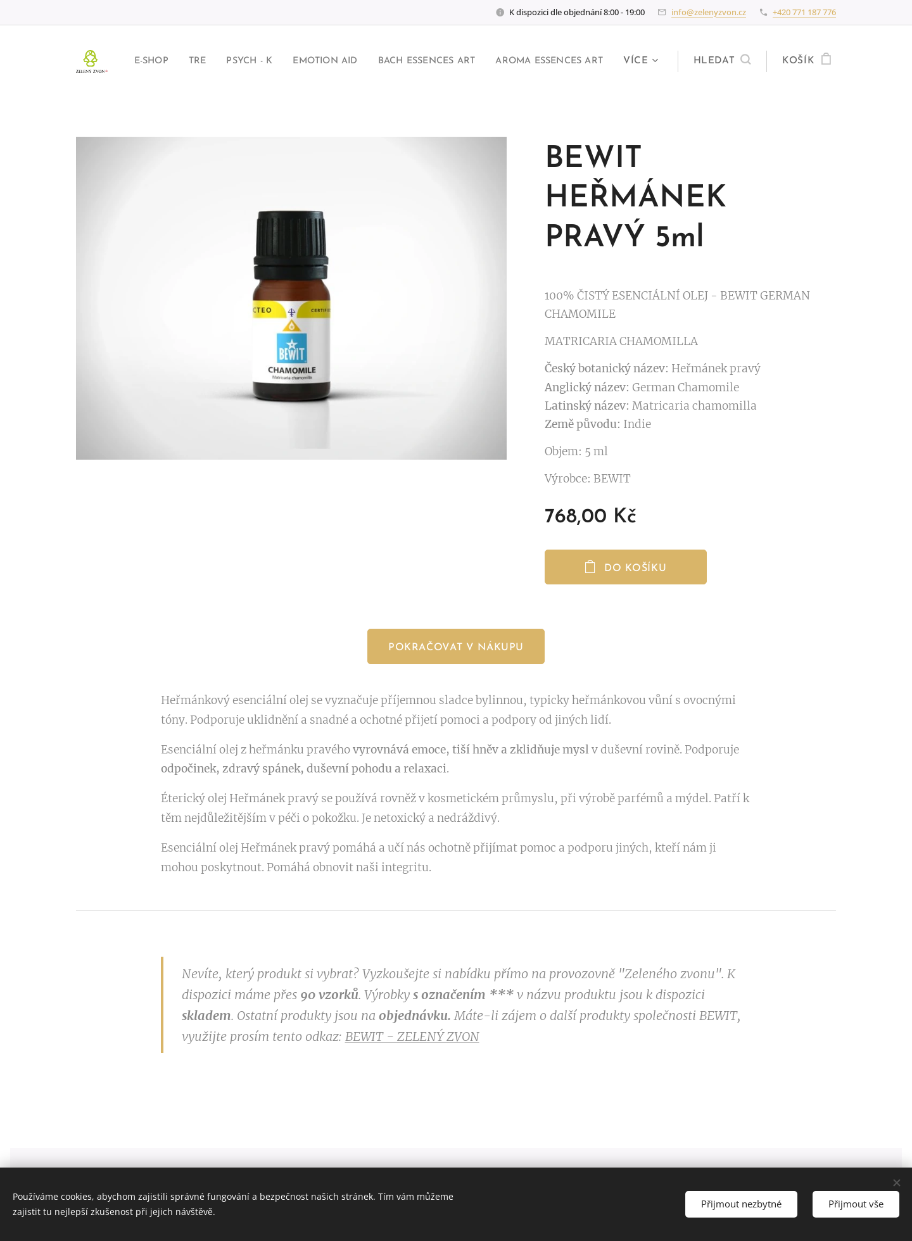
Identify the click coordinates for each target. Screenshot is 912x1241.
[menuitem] (248, 61)
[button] (719, 61)
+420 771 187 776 (804, 12)
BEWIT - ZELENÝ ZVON (412, 1037)
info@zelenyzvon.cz (708, 12)
